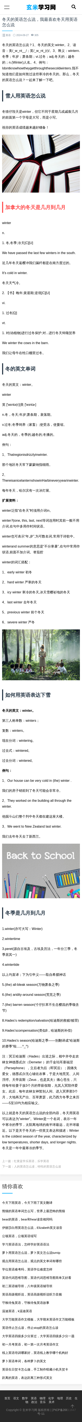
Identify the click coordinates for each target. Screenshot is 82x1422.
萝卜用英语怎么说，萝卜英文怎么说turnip (31, 1252)
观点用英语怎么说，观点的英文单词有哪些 (32, 1261)
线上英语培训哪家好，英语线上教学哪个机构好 (35, 1352)
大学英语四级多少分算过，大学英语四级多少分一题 (38, 1336)
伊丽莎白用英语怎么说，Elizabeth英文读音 (32, 1227)
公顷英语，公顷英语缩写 (19, 1236)
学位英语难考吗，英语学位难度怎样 (27, 1269)
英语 (34, 1398)
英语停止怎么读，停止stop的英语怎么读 (30, 1327)
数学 (25, 1398)
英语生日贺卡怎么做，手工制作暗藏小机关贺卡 (35, 1369)
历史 (69, 1398)
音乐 (43, 1402)
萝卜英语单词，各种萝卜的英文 (24, 1361)
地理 (60, 1398)
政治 (34, 1402)
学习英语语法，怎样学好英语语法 (25, 1244)
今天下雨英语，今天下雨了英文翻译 (27, 1202)
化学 (51, 1398)
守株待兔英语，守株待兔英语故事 (25, 1302)
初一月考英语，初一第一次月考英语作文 (30, 1344)
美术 (52, 1402)
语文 (16, 1398)
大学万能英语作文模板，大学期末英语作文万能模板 (38, 1319)
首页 (7, 1398)
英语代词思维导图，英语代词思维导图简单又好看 (36, 1277)
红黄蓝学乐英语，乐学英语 (31, 1161)
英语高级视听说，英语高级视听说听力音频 (32, 1294)
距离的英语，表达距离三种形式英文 (27, 1377)
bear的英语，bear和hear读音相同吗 (27, 1219)
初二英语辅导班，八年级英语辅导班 (27, 1286)
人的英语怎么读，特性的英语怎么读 (37, 1166)
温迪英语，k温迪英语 (17, 1311)
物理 (43, 1398)
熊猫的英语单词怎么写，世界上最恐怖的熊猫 (33, 1211)
